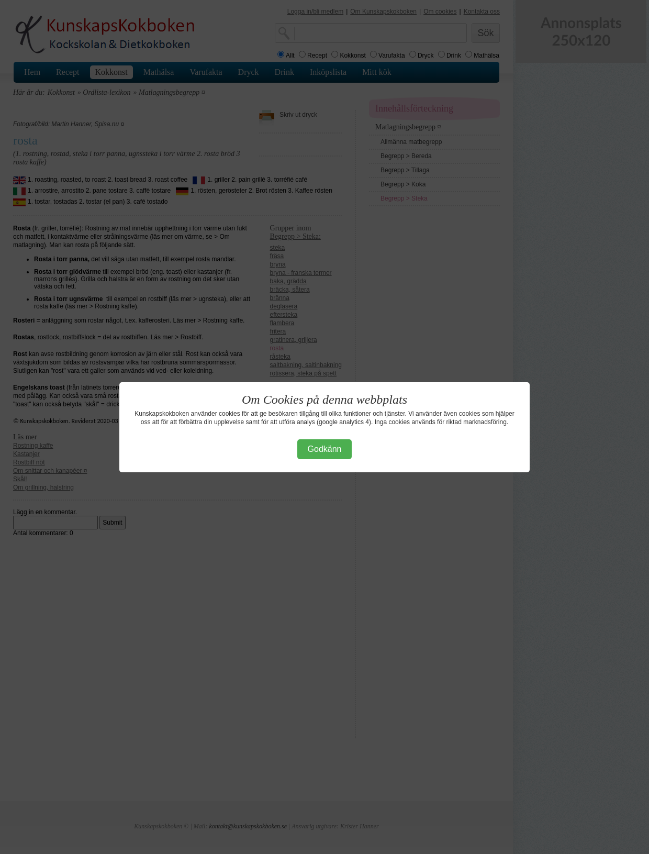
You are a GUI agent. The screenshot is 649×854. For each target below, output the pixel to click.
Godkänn (325, 449)
